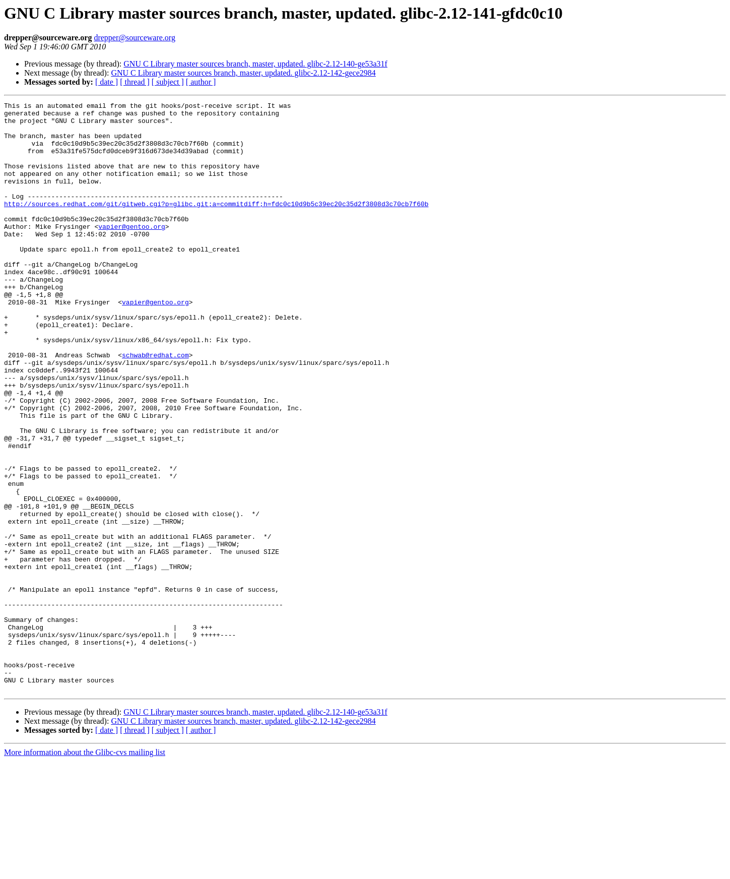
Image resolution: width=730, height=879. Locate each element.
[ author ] (201, 82)
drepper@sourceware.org (134, 37)
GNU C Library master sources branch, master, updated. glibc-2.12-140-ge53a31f (255, 63)
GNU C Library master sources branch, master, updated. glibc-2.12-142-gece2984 (243, 73)
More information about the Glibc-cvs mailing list (84, 870)
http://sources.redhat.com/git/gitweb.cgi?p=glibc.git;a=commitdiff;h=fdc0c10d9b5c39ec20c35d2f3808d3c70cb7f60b (216, 224)
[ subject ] (168, 82)
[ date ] (106, 82)
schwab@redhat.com (155, 406)
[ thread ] (135, 82)
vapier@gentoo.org (131, 252)
